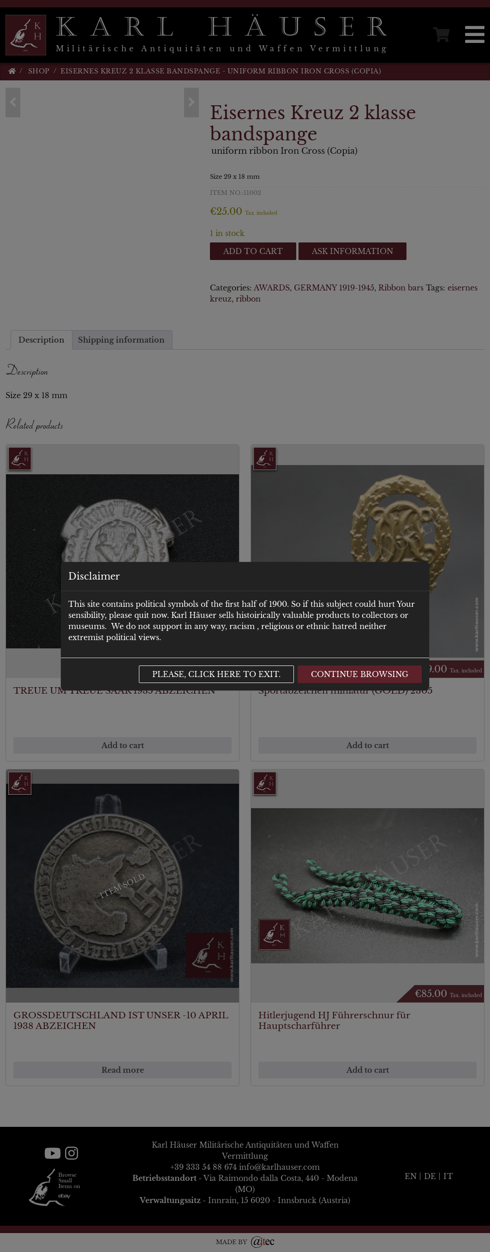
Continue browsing (359, 674)
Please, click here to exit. (216, 674)
